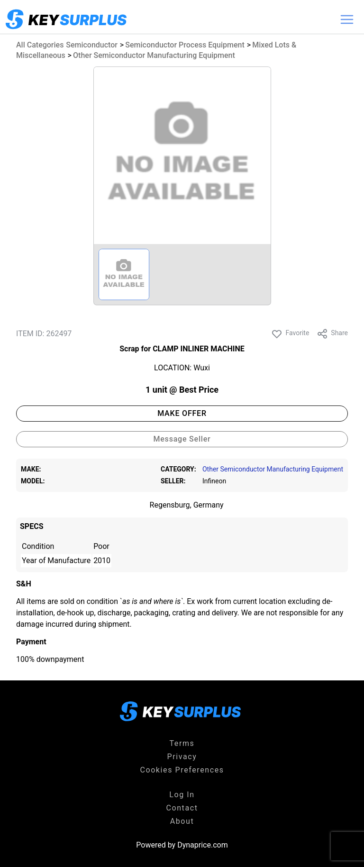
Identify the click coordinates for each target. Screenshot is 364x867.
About (182, 821)
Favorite (290, 333)
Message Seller (181, 438)
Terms (182, 743)
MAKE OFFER (182, 413)
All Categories (40, 44)
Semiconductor (92, 44)
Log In (181, 794)
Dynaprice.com (202, 844)
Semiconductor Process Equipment (185, 44)
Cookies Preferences (182, 769)
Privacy (182, 756)
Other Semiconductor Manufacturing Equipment (154, 55)
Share (332, 333)
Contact (182, 807)
